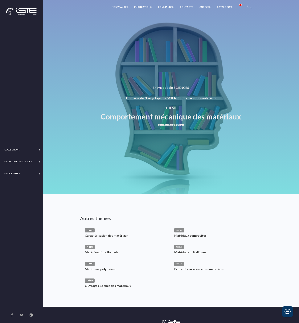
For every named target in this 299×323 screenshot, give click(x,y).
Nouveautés (120, 7)
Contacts (186, 7)
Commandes (166, 7)
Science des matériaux (200, 98)
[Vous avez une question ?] (287, 311)
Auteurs (205, 7)
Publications (143, 7)
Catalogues (224, 7)
